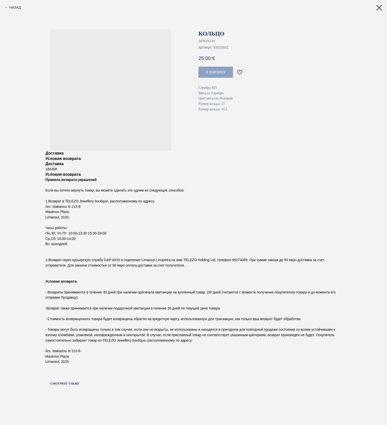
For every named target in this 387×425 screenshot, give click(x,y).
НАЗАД (15, 7)
